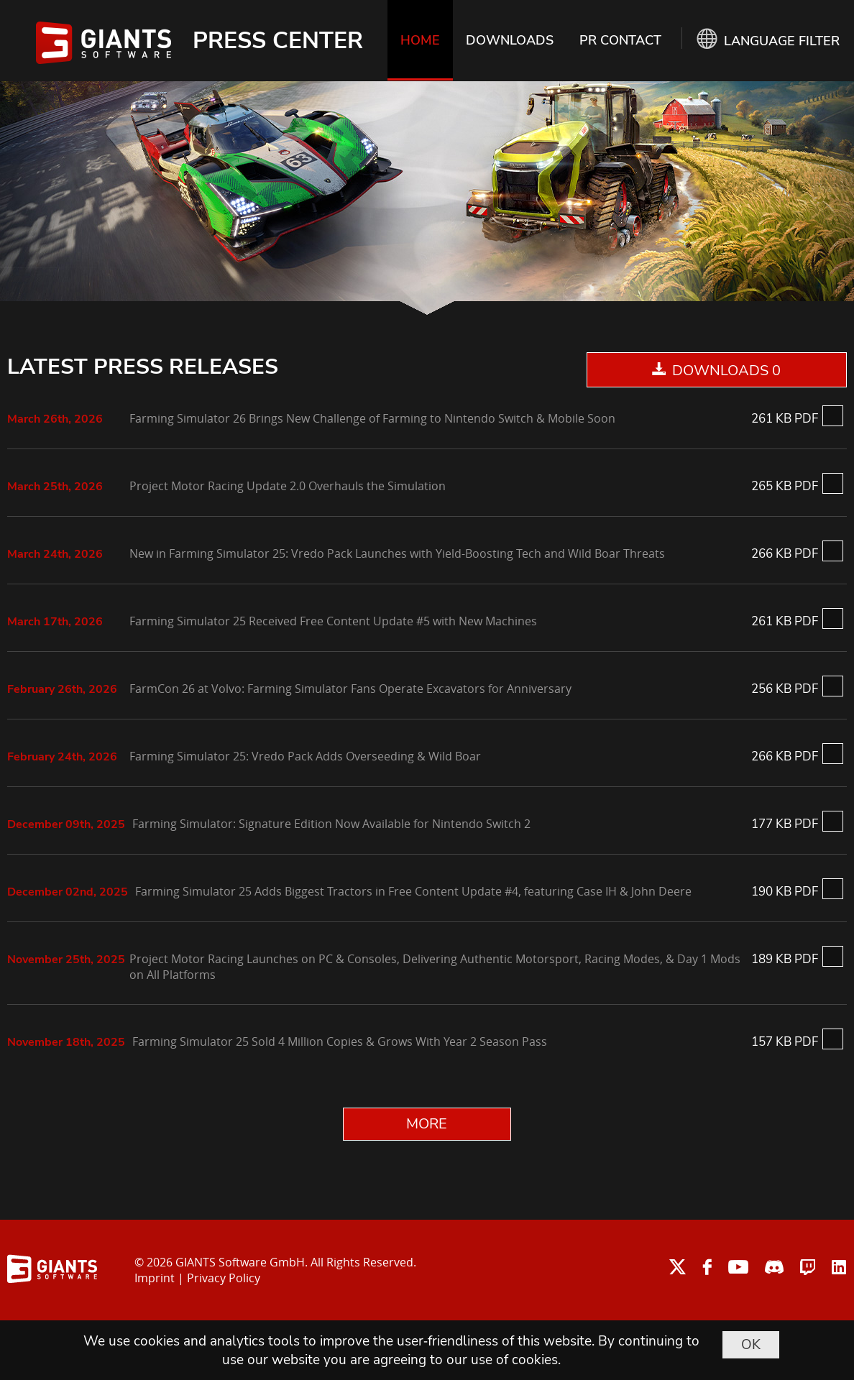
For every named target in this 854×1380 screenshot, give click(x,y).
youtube (738, 1267)
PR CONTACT (620, 40)
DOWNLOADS (510, 40)
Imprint (154, 1278)
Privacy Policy (223, 1278)
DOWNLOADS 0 (726, 370)
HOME (420, 40)
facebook (707, 1267)
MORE (426, 1123)
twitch (807, 1267)
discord (774, 1267)
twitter (678, 1267)
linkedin (839, 1267)
